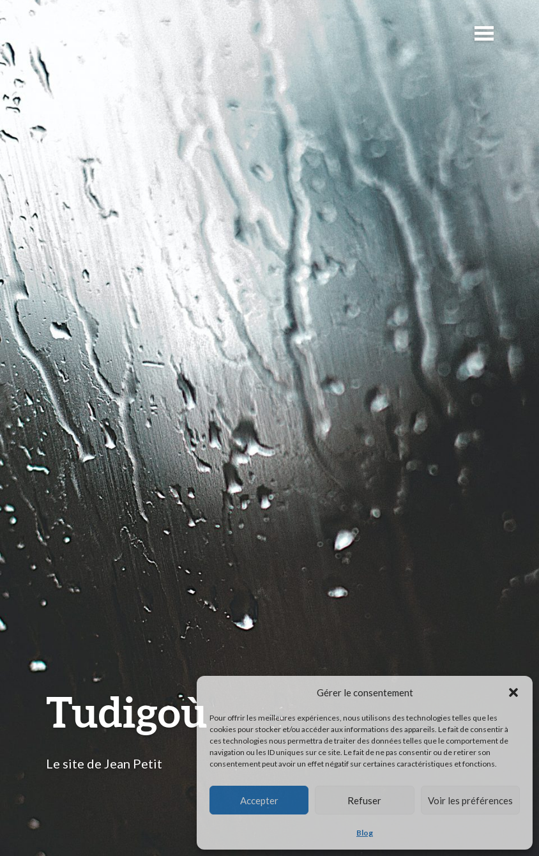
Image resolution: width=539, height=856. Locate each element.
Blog (364, 832)
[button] (513, 692)
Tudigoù (127, 711)
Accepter (259, 800)
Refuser (364, 800)
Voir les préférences (470, 800)
